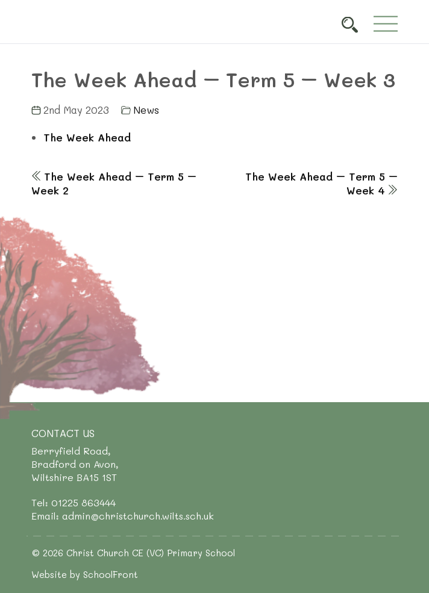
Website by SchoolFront (84, 574)
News (146, 109)
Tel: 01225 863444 (73, 502)
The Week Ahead (87, 137)
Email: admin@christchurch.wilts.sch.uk (122, 515)
